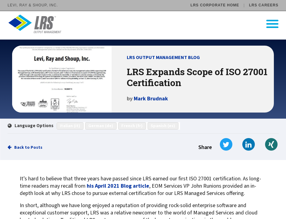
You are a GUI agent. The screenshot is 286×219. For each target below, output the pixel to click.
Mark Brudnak (151, 99)
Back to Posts (28, 147)
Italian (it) (70, 126)
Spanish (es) (163, 126)
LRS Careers (263, 5)
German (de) (100, 126)
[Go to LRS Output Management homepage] (147, 23)
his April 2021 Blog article (118, 186)
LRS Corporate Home (214, 5)
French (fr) (132, 126)
